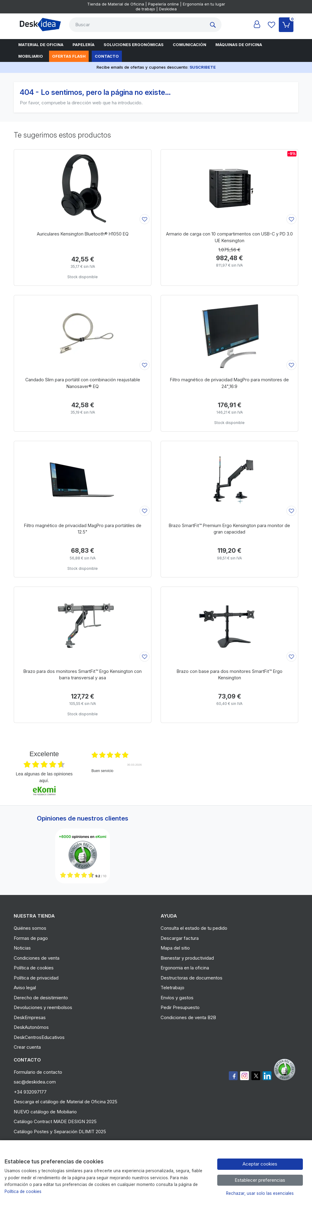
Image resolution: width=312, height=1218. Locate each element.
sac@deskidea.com (35, 1082)
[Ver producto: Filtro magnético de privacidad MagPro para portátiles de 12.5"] (82, 479)
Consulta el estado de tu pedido (194, 928)
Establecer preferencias (260, 1180)
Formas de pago (31, 938)
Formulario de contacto (38, 1072)
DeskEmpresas (30, 1017)
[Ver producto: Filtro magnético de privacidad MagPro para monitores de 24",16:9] (229, 333)
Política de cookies (34, 968)
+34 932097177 (30, 1092)
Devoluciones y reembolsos (43, 1007)
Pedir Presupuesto (180, 1007)
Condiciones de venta (36, 958)
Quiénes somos (30, 928)
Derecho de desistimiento (41, 998)
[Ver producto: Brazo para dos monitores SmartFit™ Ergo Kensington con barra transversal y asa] (82, 625)
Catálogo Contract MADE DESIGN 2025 (55, 1121)
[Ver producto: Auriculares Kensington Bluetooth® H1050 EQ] (82, 187)
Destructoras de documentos (191, 978)
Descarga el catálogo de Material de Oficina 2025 (65, 1102)
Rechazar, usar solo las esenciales (260, 1193)
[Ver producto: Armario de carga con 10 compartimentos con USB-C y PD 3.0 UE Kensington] (229, 187)
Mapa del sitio (175, 948)
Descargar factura (180, 938)
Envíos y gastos (177, 998)
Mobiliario (30, 56)
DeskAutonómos (31, 1027)
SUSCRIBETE (203, 67)
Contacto (107, 56)
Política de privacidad (36, 978)
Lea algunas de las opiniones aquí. (44, 777)
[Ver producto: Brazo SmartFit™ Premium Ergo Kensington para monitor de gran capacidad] (229, 479)
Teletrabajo (172, 987)
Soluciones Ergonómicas (134, 44)
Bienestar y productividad (187, 958)
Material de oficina (40, 44)
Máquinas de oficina (238, 44)
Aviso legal (25, 987)
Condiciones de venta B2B (188, 1017)
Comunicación (189, 44)
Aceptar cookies (260, 1164)
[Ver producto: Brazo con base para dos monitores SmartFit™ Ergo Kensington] (229, 625)
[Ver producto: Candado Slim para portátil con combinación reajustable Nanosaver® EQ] (82, 333)
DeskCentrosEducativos (39, 1037)
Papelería (83, 44)
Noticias (22, 948)
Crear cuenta (27, 1047)
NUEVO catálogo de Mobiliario (45, 1112)
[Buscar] (138, 24)
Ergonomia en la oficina (185, 968)
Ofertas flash (69, 56)
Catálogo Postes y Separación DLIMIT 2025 (60, 1131)
